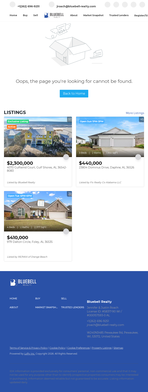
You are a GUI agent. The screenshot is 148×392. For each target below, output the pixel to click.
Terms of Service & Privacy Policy (29, 347)
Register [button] (139, 15)
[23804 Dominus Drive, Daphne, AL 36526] (110, 137)
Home (13, 15)
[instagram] (133, 6)
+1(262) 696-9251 (98, 321)
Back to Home (74, 93)
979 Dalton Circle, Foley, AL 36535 (30, 242)
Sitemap (118, 347)
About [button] (73, 15)
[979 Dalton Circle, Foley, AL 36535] (38, 211)
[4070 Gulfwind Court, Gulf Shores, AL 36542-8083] (38, 137)
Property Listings (102, 347)
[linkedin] (116, 6)
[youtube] (142, 6)
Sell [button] (35, 15)
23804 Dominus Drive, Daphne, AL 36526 (106, 167)
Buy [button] (25, 15)
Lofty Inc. (29, 353)
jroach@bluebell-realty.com (105, 325)
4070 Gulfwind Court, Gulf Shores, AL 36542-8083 (37, 169)
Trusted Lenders (119, 15)
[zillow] (125, 6)
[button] (22, 298)
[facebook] (107, 6)
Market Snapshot (93, 15)
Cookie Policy (57, 347)
